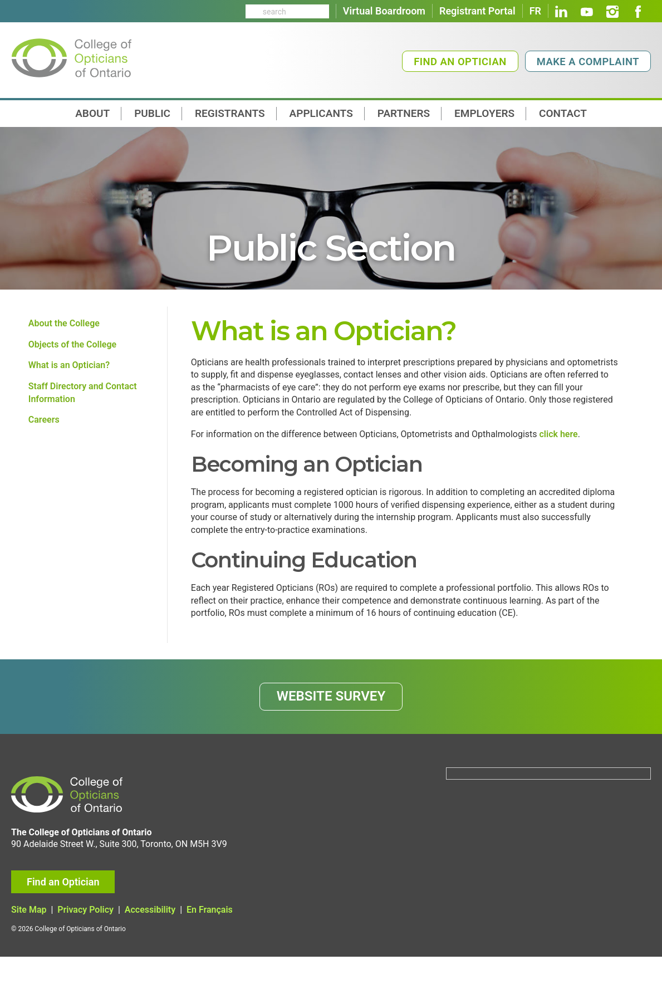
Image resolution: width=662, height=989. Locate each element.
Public (152, 113)
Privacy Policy (85, 942)
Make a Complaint (588, 61)
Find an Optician (460, 61)
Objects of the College (72, 347)
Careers (44, 429)
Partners (403, 113)
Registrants (230, 113)
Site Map (28, 942)
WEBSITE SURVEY (331, 723)
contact (563, 113)
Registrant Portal (477, 11)
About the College (64, 324)
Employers (484, 113)
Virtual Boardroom (384, 11)
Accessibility (150, 942)
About (92, 113)
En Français (210, 942)
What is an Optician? (69, 369)
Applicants (321, 113)
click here (559, 443)
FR (535, 11)
